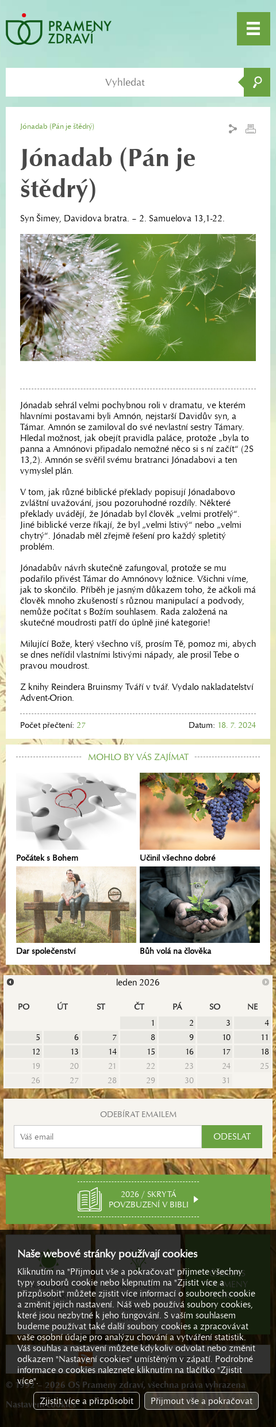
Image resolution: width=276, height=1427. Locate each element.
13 (74, 1051)
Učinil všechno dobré (200, 817)
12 (36, 1051)
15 (151, 1051)
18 (264, 1051)
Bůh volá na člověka (200, 911)
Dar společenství (76, 911)
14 (112, 1051)
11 (264, 1037)
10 (226, 1037)
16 (189, 1051)
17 (226, 1051)
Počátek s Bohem (76, 817)
